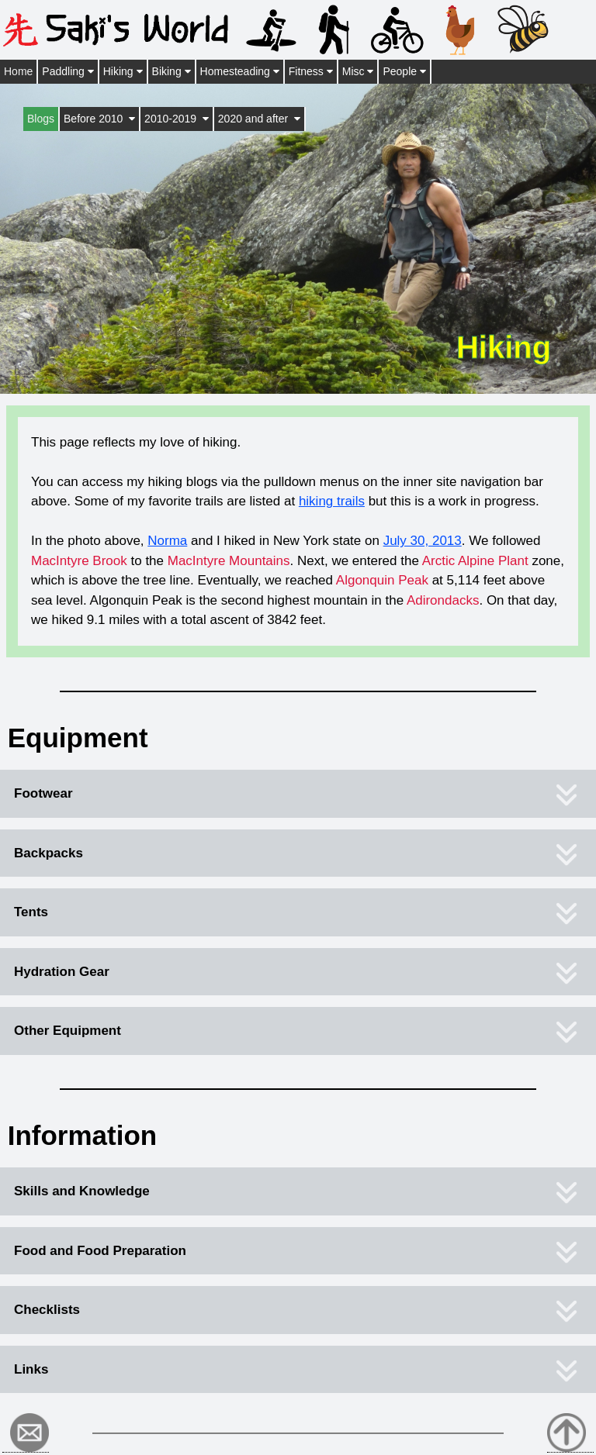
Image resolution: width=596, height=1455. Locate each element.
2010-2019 (176, 118)
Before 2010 (99, 118)
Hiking (123, 71)
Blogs (40, 118)
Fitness (311, 71)
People (404, 71)
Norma (167, 540)
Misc (358, 71)
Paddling (67, 71)
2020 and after (259, 118)
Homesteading (239, 71)
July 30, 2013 (422, 540)
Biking (171, 71)
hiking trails (332, 501)
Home (18, 71)
